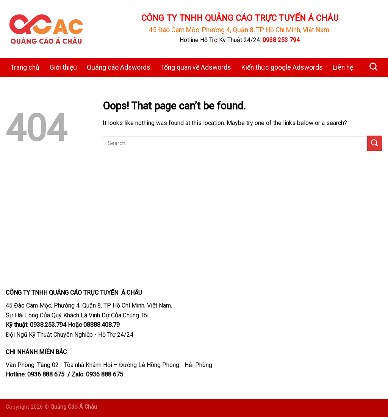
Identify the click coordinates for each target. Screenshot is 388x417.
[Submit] (374, 143)
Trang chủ (25, 67)
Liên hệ (343, 67)
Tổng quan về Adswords (195, 67)
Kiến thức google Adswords (282, 67)
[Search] (373, 66)
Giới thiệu (63, 67)
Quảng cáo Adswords (118, 67)
